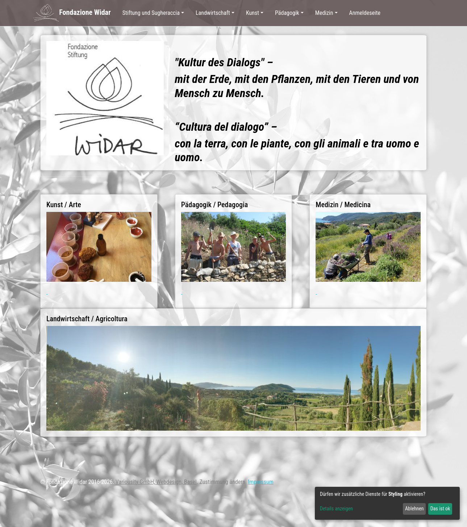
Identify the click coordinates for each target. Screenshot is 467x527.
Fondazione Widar (72, 13)
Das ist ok (440, 508)
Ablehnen (414, 508)
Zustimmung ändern (222, 481)
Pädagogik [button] (287, 12)
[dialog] (387, 503)
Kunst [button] (252, 12)
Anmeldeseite (364, 12)
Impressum (261, 481)
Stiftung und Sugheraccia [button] (151, 12)
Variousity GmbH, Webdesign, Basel (156, 481)
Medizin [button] (324, 12)
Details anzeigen (336, 508)
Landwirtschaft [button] (213, 12)
